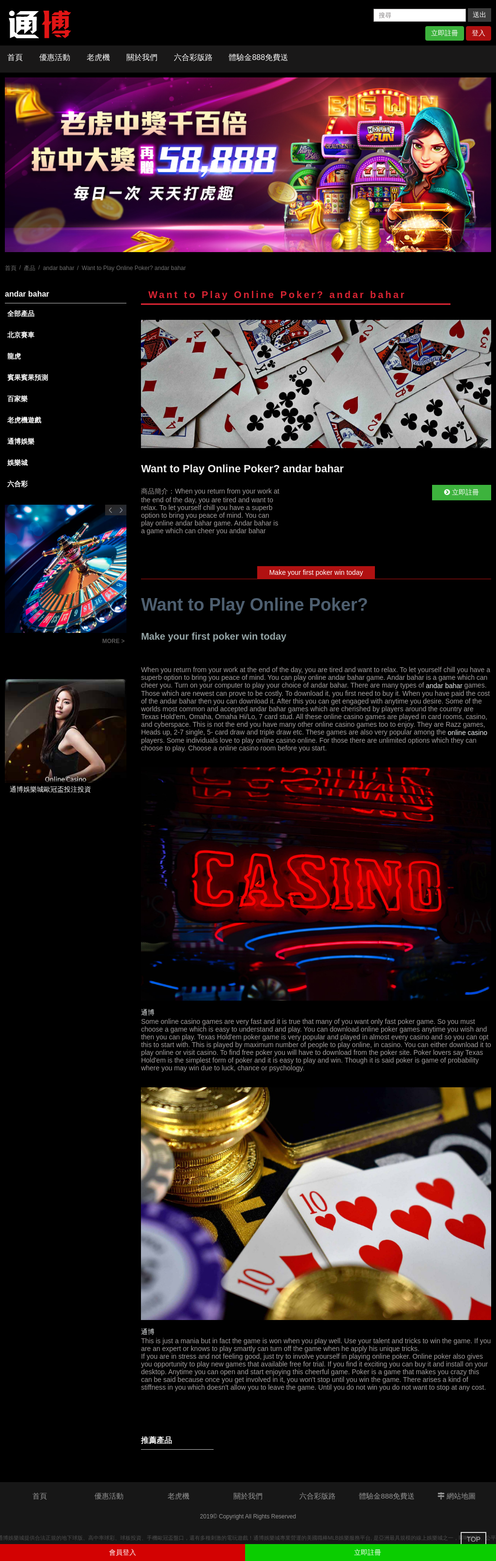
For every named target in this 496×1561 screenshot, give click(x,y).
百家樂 (17, 399)
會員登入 (122, 1552)
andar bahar (59, 268)
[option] (248, 164)
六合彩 (17, 484)
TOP (473, 1539)
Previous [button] (110, 510)
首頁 (15, 57)
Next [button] (121, 510)
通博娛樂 (20, 441)
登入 (478, 33)
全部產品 (20, 313)
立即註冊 (444, 33)
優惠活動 (54, 57)
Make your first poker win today (316, 572)
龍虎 (14, 356)
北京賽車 (20, 335)
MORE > (113, 641)
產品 (29, 268)
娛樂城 (17, 462)
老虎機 (98, 57)
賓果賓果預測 (27, 377)
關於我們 (141, 57)
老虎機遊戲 (24, 420)
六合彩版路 (193, 57)
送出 (479, 14)
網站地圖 (456, 1496)
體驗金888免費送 (258, 57)
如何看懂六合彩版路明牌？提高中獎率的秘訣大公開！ (51, 642)
